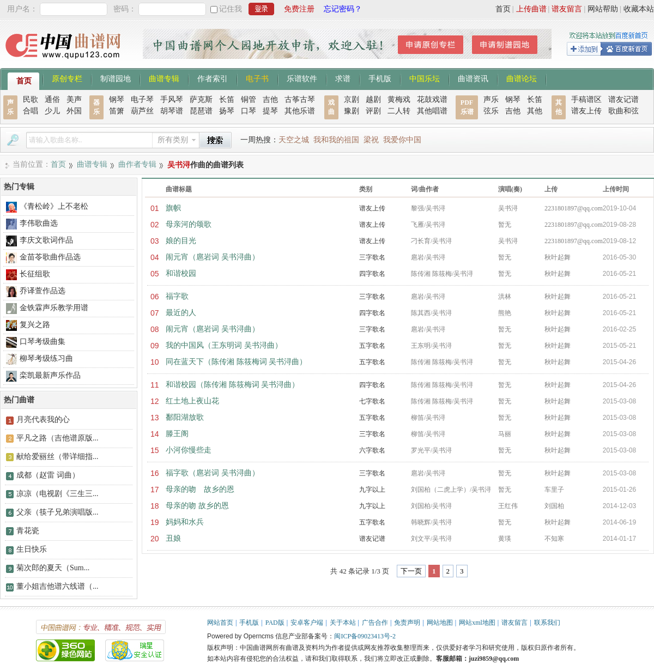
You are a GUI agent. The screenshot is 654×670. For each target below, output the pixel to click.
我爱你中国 (402, 140)
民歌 (30, 99)
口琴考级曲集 (42, 341)
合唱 (30, 111)
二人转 (398, 111)
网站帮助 (603, 9)
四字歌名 (372, 273)
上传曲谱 (531, 9)
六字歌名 (372, 450)
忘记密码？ (343, 9)
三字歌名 (372, 257)
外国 (74, 111)
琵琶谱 (201, 111)
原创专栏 (67, 78)
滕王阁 (177, 434)
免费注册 (299, 9)
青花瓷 (27, 531)
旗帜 (173, 208)
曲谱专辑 (164, 78)
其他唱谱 (432, 111)
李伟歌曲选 (39, 223)
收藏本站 (638, 9)
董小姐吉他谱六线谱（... (57, 586)
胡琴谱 (171, 111)
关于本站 (343, 622)
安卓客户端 (306, 622)
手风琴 (171, 99)
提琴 (270, 111)
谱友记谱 (623, 99)
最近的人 (181, 313)
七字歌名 (372, 401)
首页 (503, 9)
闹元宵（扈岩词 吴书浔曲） (212, 257)
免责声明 (407, 622)
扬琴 (226, 111)
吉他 (270, 99)
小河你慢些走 (188, 450)
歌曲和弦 (623, 111)
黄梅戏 (398, 99)
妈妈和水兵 (185, 522)
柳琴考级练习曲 (46, 358)
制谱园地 (115, 78)
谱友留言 (567, 9)
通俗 (52, 99)
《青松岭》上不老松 (54, 206)
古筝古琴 (299, 99)
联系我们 (547, 622)
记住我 (230, 9)
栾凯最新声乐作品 (50, 375)
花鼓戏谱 (432, 99)
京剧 (351, 99)
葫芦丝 (142, 111)
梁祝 (371, 140)
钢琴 (116, 99)
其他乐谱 (299, 111)
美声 (74, 99)
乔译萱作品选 (42, 291)
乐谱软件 (302, 78)
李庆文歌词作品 (46, 240)
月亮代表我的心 (43, 419)
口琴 (248, 111)
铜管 (248, 99)
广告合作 (375, 622)
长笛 (226, 99)
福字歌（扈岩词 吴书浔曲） (212, 473)
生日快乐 (31, 549)
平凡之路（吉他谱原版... (57, 438)
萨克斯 (201, 99)
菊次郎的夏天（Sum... (52, 568)
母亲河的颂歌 (188, 224)
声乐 (491, 99)
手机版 (379, 78)
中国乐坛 (424, 78)
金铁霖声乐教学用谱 (54, 308)
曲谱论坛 (521, 78)
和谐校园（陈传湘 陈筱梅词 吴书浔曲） (232, 385)
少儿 (52, 111)
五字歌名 (372, 345)
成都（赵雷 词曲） (48, 475)
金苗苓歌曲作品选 (50, 257)
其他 (534, 111)
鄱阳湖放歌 (185, 417)
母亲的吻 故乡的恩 (200, 489)
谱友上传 (586, 111)
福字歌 (177, 296)
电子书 (257, 78)
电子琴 (142, 99)
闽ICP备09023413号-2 (365, 636)
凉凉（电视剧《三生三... (57, 494)
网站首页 (220, 622)
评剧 (373, 111)
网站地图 (440, 622)
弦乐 (491, 111)
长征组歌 (35, 274)
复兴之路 (35, 325)
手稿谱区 (586, 99)
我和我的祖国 (336, 140)
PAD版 (274, 622)
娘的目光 (181, 241)
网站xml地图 (477, 622)
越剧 (373, 99)
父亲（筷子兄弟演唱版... (57, 512)
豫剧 (351, 111)
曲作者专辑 (137, 164)
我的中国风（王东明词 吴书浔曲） (224, 345)
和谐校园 (181, 273)
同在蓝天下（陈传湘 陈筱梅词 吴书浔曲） (236, 362)
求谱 (342, 78)
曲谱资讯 (473, 78)
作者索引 (212, 78)
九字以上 (372, 489)
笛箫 (116, 111)
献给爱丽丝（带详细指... (57, 456)
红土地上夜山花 (192, 401)
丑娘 (173, 538)
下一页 (411, 571)
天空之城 (293, 140)
